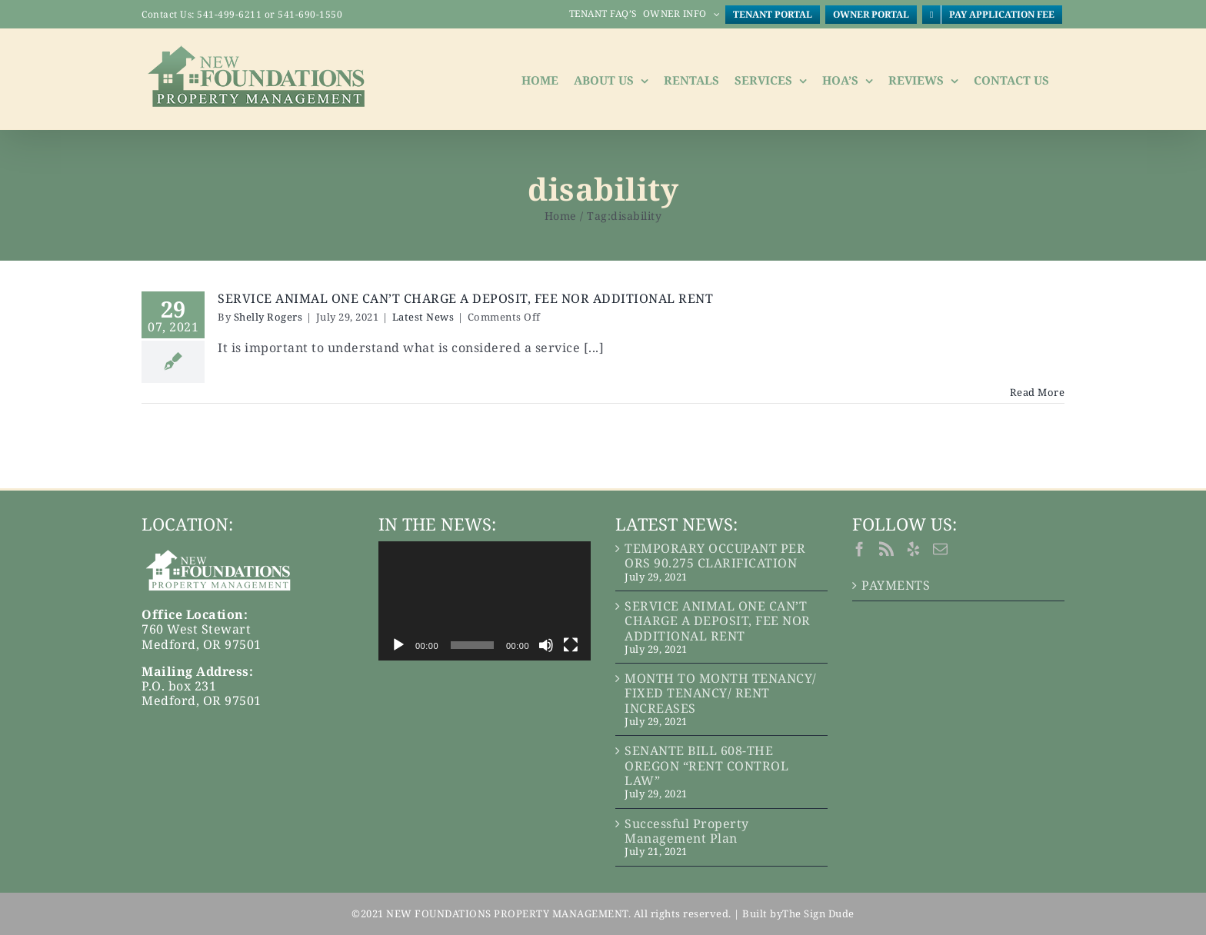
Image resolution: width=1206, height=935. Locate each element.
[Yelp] (913, 548)
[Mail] (940, 548)
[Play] (398, 645)
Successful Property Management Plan (687, 831)
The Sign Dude (818, 913)
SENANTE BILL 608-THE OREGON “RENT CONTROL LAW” (706, 766)
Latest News (423, 317)
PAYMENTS (895, 585)
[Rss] (887, 548)
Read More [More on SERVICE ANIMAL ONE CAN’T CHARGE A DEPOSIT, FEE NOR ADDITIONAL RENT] (1037, 392)
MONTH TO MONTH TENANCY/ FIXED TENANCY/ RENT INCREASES (721, 693)
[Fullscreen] (570, 645)
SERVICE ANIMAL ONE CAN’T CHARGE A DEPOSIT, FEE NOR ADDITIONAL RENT (465, 298)
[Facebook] (860, 548)
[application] (484, 600)
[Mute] (546, 645)
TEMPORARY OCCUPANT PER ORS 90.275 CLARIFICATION (715, 556)
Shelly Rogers (268, 317)
